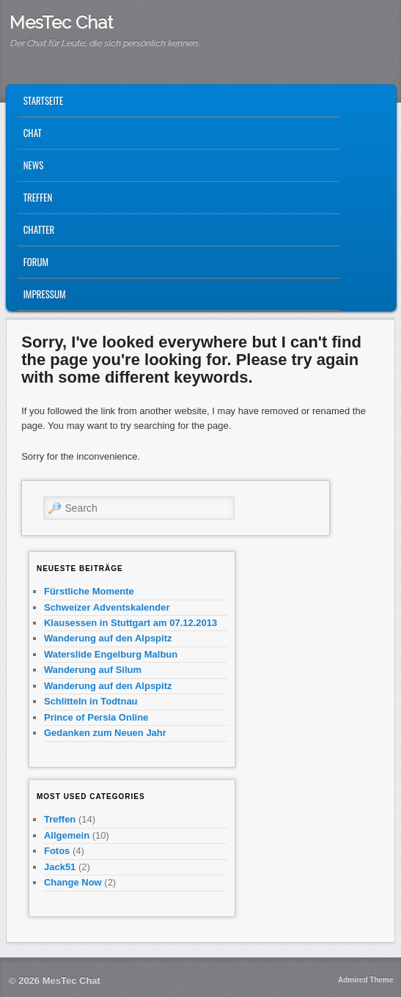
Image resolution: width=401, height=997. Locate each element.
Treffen (38, 197)
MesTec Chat (61, 22)
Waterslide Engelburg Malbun (110, 654)
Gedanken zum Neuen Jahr (105, 732)
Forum (35, 261)
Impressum (44, 294)
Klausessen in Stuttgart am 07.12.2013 (130, 622)
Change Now (73, 882)
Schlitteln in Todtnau (91, 701)
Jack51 (60, 866)
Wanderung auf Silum (92, 669)
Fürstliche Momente (89, 591)
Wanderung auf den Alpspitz (108, 638)
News (33, 165)
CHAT (32, 132)
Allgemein (66, 835)
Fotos (57, 850)
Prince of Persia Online (96, 717)
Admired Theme (366, 980)
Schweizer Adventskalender (106, 607)
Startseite (43, 100)
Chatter (39, 229)
